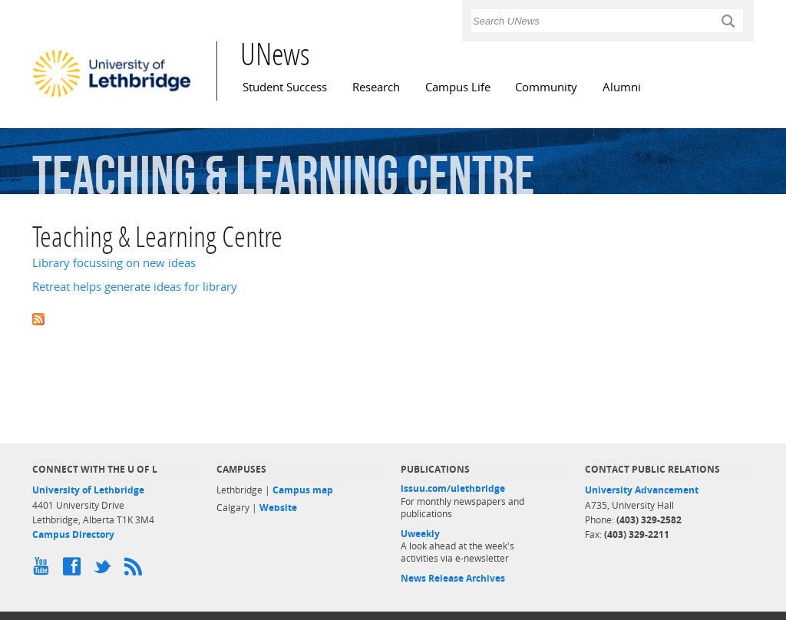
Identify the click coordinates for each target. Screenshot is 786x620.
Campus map (302, 490)
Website (278, 507)
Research (376, 87)
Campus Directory (73, 534)
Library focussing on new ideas (114, 263)
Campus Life (457, 87)
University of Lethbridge (88, 490)
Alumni (622, 87)
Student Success (285, 87)
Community (546, 87)
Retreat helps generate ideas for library (134, 287)
